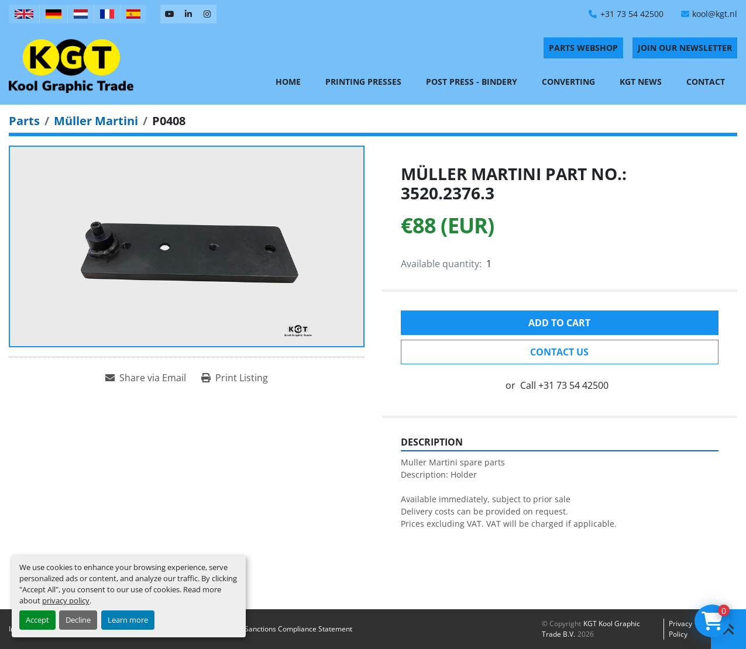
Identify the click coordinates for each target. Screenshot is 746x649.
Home (288, 81)
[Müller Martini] (96, 121)
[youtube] (169, 14)
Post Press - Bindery (471, 81)
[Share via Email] (146, 378)
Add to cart (559, 322)
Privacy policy (680, 629)
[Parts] (24, 121)
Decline (78, 620)
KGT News (641, 81)
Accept (37, 620)
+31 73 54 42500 (632, 13)
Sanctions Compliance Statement (298, 629)
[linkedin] (188, 14)
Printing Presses (363, 81)
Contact (705, 81)
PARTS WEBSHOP (583, 47)
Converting (568, 81)
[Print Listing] (235, 378)
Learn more (128, 620)
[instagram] (207, 14)
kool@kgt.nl (714, 13)
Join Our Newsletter (685, 47)
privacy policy (66, 600)
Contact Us (559, 352)
